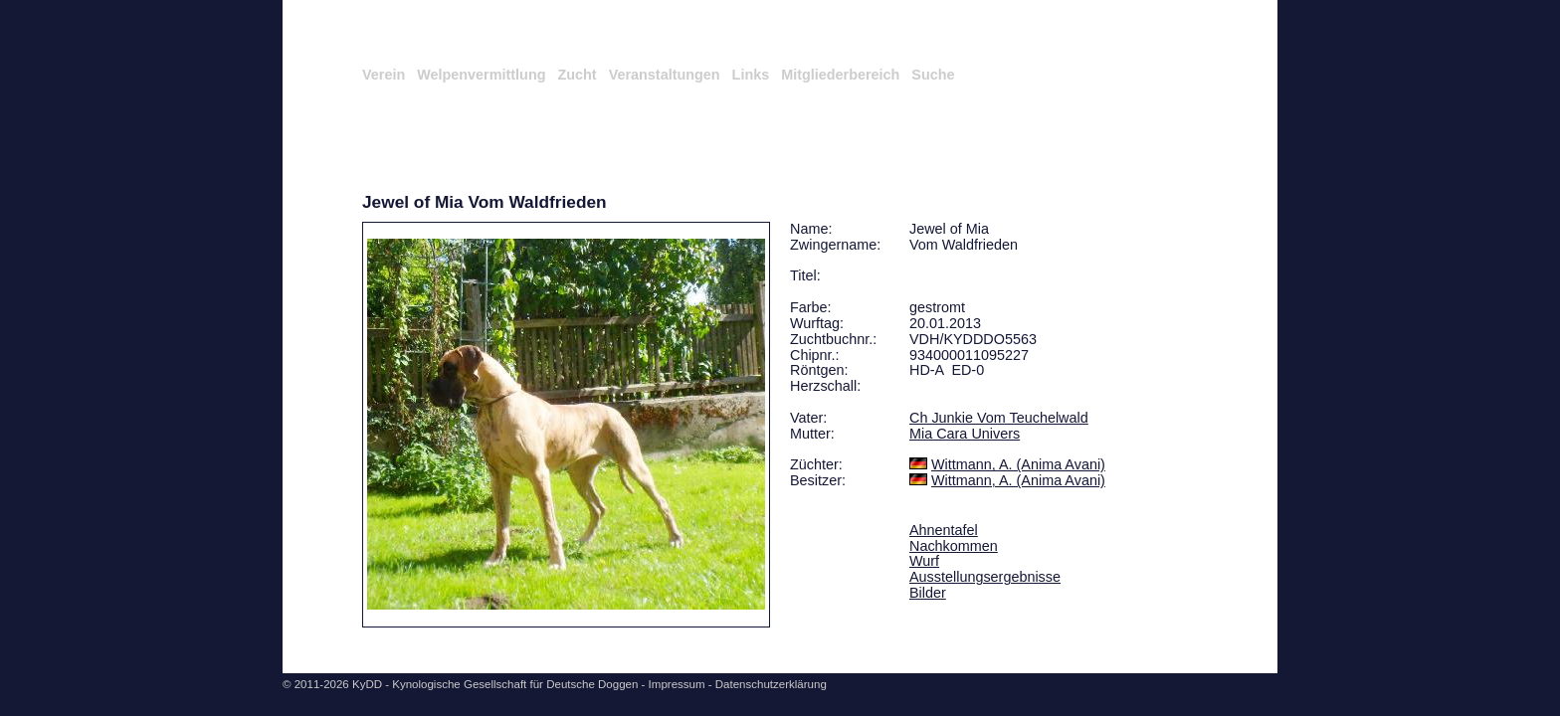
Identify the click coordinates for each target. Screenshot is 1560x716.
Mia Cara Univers (964, 434)
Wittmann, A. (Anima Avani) (1018, 464)
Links (751, 75)
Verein (383, 75)
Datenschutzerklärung (771, 684)
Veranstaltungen (664, 75)
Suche (932, 75)
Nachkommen (953, 546)
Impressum (677, 684)
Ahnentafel (943, 530)
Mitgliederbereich (840, 75)
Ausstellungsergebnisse (985, 577)
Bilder (927, 593)
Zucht (576, 75)
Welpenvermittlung (481, 75)
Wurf (924, 561)
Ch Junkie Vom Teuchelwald (998, 418)
